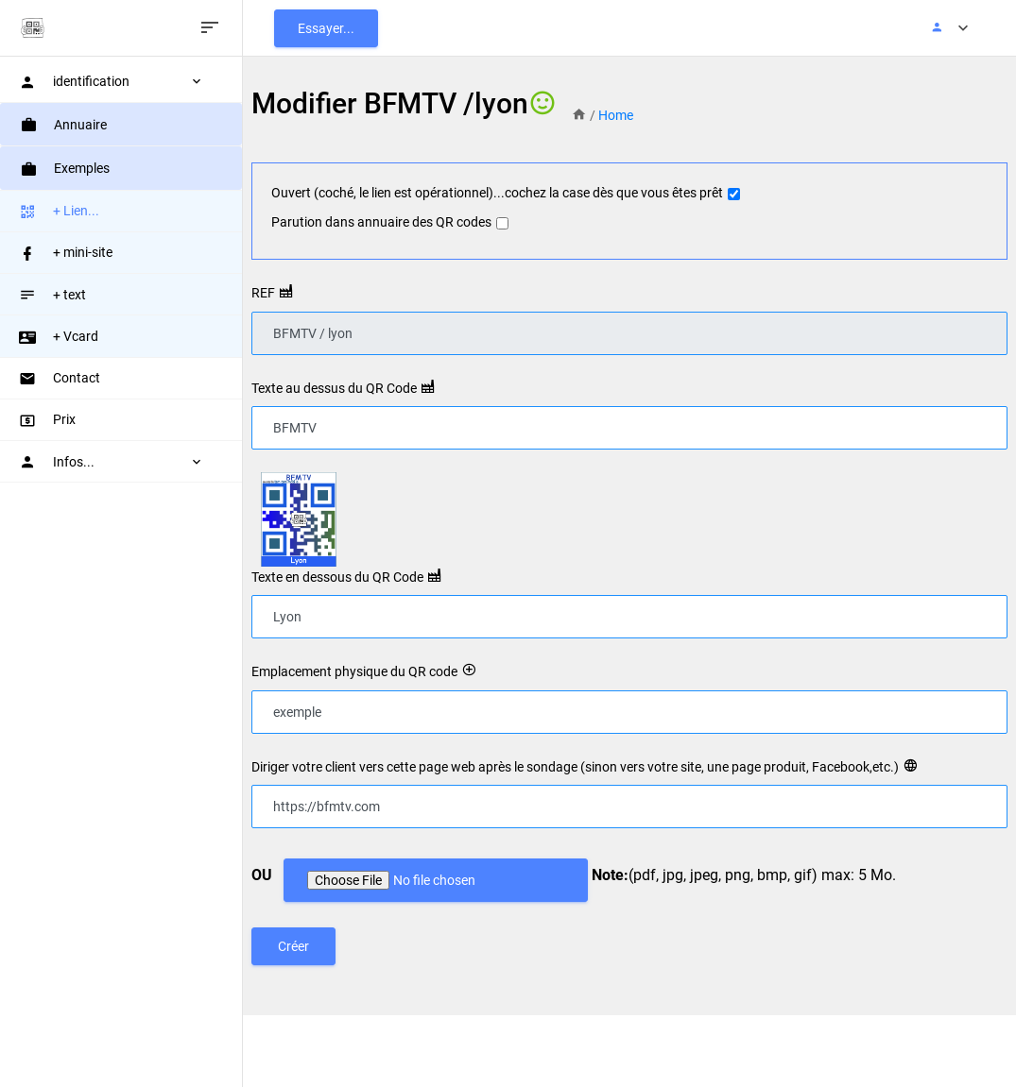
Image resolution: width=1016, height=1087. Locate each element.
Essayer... (326, 28)
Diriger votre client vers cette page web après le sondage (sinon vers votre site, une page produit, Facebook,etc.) (575, 766)
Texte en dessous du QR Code (337, 577)
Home (615, 115)
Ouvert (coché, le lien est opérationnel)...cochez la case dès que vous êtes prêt (497, 192)
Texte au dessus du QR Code (334, 388)
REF (263, 292)
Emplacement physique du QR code (354, 671)
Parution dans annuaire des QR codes (381, 221)
